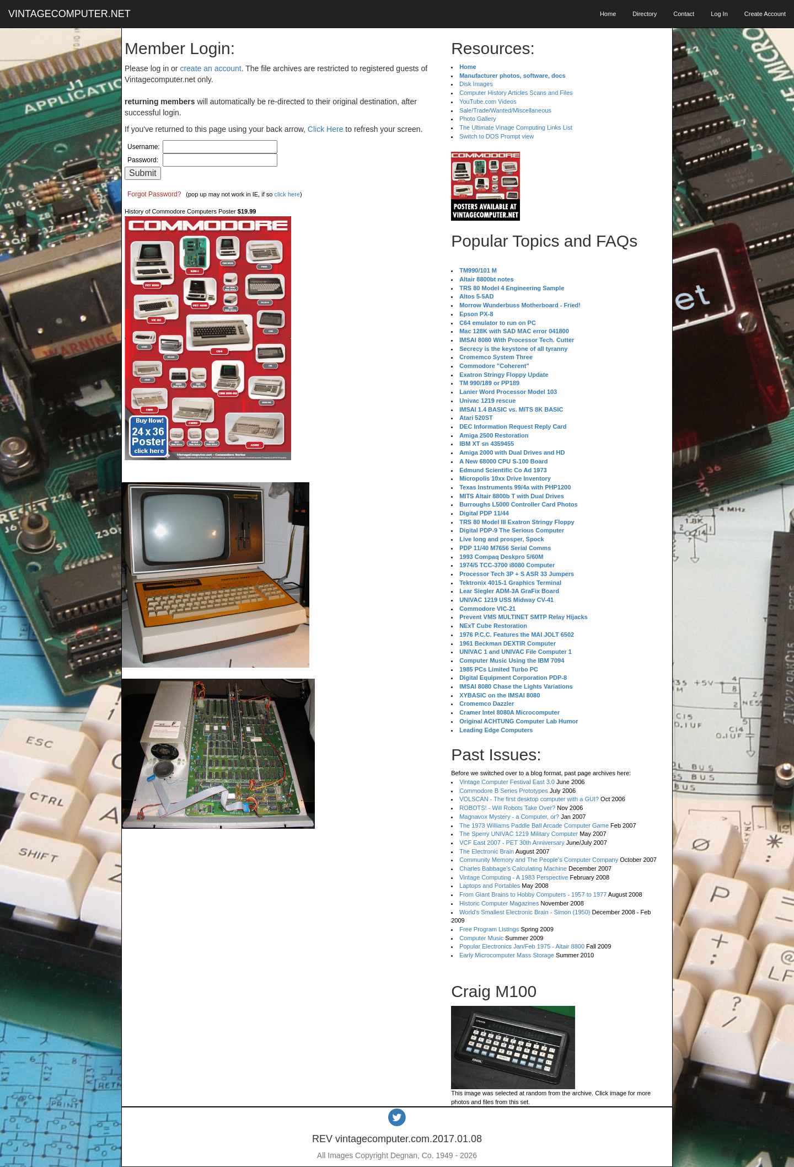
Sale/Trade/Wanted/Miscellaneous (505, 110)
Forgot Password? (154, 194)
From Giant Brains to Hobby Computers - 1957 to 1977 (533, 894)
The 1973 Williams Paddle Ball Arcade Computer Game (534, 825)
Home (608, 13)
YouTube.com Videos (488, 101)
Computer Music (481, 938)
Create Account (765, 13)
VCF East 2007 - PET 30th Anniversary (512, 842)
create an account (210, 68)
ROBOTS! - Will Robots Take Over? (507, 807)
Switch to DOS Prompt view (496, 136)
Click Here (326, 129)
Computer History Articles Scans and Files (515, 92)
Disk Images (476, 84)
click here (286, 194)
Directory (644, 13)
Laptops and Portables (489, 885)
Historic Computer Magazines (499, 903)
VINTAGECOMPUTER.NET (69, 13)
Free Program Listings (489, 929)
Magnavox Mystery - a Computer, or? (509, 816)
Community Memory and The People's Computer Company (538, 859)
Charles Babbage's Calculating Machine (513, 868)
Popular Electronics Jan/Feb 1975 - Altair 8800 (521, 946)
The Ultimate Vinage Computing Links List (515, 127)
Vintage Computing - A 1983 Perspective (513, 877)
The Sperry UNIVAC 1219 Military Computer (518, 833)
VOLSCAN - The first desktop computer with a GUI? (529, 799)
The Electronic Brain (486, 851)
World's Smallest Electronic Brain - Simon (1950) (524, 912)
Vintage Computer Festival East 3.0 (507, 782)
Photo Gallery (477, 118)
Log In (719, 13)
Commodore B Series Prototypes (503, 790)
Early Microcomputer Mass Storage (506, 955)
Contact (683, 13)
